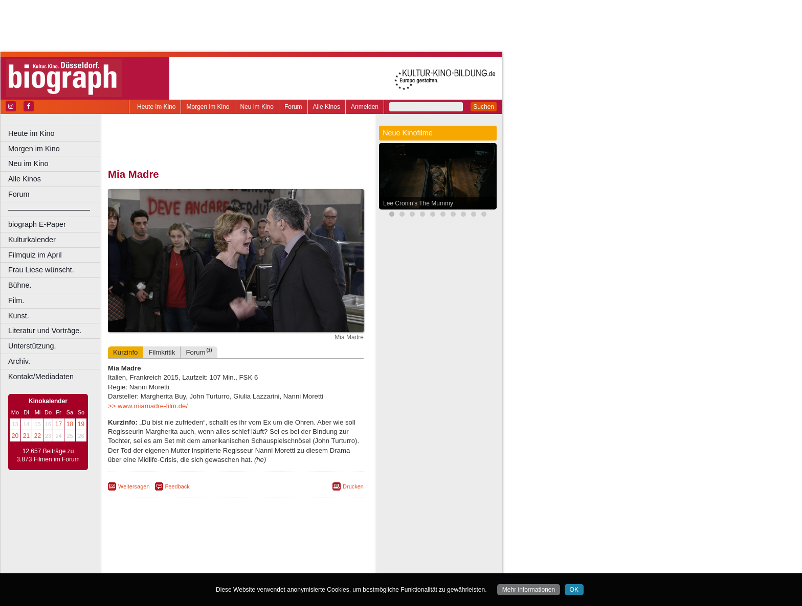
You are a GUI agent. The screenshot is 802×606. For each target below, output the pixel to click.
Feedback (177, 486)
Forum (293, 106)
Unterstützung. (32, 346)
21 (26, 435)
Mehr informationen (528, 589)
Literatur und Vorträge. (44, 331)
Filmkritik (161, 352)
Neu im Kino (257, 106)
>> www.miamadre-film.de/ (148, 406)
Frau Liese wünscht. (41, 270)
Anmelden (364, 106)
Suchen (483, 106)
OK (574, 589)
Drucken (353, 486)
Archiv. (19, 361)
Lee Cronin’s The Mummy (418, 203)
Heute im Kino (156, 106)
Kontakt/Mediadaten (41, 376)
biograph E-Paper (37, 224)
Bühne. (20, 285)
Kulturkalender (32, 240)
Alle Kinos (326, 106)
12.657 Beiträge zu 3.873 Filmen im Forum (47, 455)
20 (15, 435)
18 (69, 424)
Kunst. (18, 316)
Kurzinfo (125, 352)
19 (81, 424)
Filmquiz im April (35, 255)
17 (58, 424)
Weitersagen (134, 486)
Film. (16, 300)
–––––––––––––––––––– (49, 209)
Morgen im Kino (207, 106)
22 (37, 435)
